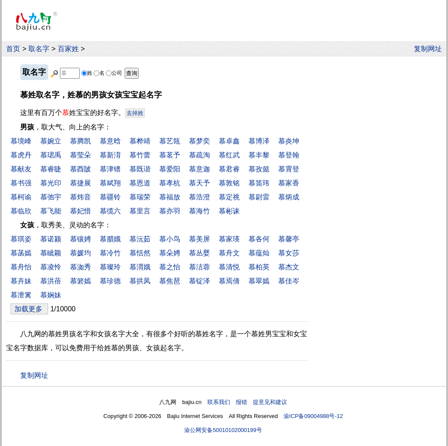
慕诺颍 (50, 239)
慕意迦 (199, 169)
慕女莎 (288, 253)
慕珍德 (110, 281)
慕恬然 (140, 253)
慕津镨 (110, 169)
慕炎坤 (288, 141)
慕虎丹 (21, 155)
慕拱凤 (140, 281)
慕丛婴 (199, 253)
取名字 (38, 48)
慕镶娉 (80, 239)
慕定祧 (229, 197)
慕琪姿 (21, 239)
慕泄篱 (21, 295)
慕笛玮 (259, 183)
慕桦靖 (140, 141)
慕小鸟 (169, 239)
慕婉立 (50, 141)
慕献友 (21, 169)
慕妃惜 (80, 211)
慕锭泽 (199, 281)
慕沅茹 (140, 239)
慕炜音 (80, 197)
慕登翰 (288, 155)
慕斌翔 (110, 183)
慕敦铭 (229, 183)
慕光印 (50, 183)
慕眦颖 (50, 253)
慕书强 (21, 183)
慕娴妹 (50, 295)
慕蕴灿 (259, 253)
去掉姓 (135, 113)
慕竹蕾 (140, 155)
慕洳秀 (80, 267)
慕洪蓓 (50, 281)
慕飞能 (50, 211)
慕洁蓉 (199, 267)
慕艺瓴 (169, 141)
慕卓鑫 (229, 141)
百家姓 (68, 48)
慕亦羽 (169, 211)
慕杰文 (288, 267)
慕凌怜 (50, 267)
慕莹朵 (80, 155)
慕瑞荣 (140, 197)
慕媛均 (80, 253)
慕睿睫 (50, 169)
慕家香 (288, 183)
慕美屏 (199, 239)
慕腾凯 (80, 141)
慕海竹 (199, 211)
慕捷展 (80, 183)
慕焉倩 (229, 281)
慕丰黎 (259, 155)
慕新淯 (110, 155)
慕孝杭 (169, 183)
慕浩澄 (199, 197)
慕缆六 (110, 211)
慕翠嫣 (259, 281)
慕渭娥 (140, 267)
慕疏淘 (199, 155)
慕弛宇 (50, 197)
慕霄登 (288, 169)
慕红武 (229, 155)
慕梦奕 (199, 141)
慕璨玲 (110, 267)
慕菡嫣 (21, 253)
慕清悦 (229, 267)
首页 (13, 48)
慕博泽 (259, 141)
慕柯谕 (21, 197)
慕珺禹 (50, 155)
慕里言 (140, 211)
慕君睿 (229, 169)
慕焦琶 (169, 281)
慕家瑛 (229, 239)
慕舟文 (229, 253)
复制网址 (430, 49)
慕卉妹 (21, 281)
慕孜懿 (259, 169)
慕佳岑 (288, 281)
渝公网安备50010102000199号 (223, 430)
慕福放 (169, 197)
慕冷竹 (110, 253)
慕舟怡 (21, 267)
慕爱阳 (169, 169)
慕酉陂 (80, 169)
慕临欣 (21, 211)
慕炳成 (288, 197)
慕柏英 (259, 267)
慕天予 (199, 183)
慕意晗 (110, 141)
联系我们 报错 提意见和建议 (247, 402)
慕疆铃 (110, 197)
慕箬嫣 (80, 281)
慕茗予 (169, 155)
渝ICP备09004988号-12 (313, 416)
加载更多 (29, 309)
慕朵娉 (169, 253)
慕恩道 (140, 183)
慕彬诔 (229, 211)
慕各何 (259, 239)
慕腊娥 (110, 239)
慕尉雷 (259, 197)
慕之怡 (169, 267)
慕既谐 (140, 169)
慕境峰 (21, 141)
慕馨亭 (288, 239)
